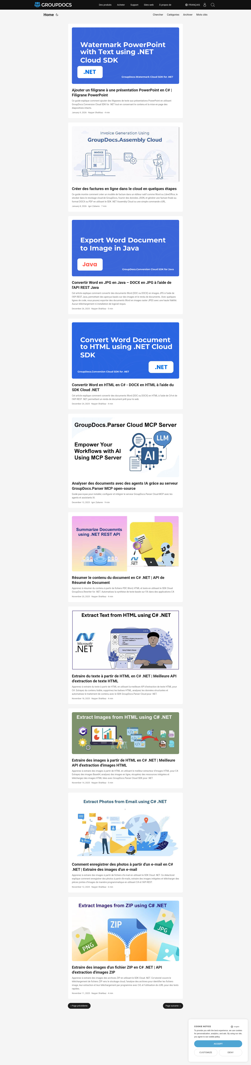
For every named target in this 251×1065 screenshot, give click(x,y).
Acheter (121, 5)
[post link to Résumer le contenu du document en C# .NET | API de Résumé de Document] (125, 557)
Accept (218, 1044)
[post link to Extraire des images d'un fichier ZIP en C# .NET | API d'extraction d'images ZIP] (125, 948)
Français (192, 4)
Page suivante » (173, 1006)
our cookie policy (212, 1037)
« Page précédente (79, 1006)
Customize (205, 1052)
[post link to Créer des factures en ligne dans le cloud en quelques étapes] (125, 167)
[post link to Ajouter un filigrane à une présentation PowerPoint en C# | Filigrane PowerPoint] (125, 71)
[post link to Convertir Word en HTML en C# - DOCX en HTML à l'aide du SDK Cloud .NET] (125, 364)
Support (134, 5)
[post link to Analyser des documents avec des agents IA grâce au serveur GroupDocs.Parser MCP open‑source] (125, 461)
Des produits (105, 5)
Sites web (149, 5)
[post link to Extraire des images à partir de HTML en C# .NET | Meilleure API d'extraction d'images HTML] (125, 748)
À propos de (165, 5)
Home (49, 15)
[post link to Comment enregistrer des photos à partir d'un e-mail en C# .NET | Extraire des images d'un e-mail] (125, 843)
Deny (231, 1052)
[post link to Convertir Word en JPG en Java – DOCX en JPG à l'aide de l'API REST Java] (125, 265)
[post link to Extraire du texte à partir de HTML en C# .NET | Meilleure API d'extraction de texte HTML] (125, 655)
